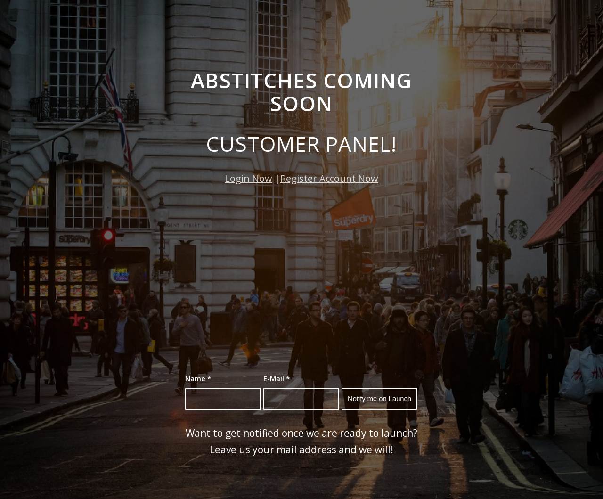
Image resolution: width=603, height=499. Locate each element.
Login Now (248, 178)
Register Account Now (329, 178)
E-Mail (276, 378)
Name (198, 378)
